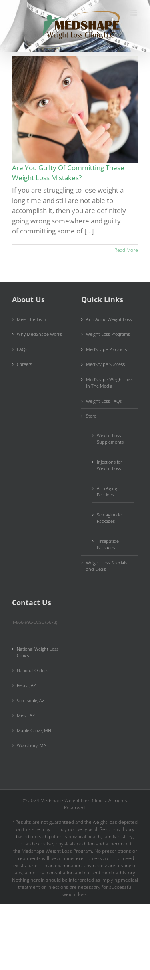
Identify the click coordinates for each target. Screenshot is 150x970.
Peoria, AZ (26, 685)
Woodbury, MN (32, 745)
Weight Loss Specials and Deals (106, 566)
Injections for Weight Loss (109, 465)
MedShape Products (106, 349)
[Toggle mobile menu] (134, 12)
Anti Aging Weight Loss (109, 319)
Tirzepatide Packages (108, 544)
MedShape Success (105, 364)
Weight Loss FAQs (104, 401)
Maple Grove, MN (34, 730)
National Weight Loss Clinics (37, 652)
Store (91, 416)
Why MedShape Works (39, 334)
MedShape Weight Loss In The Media (109, 382)
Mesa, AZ (26, 715)
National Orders (32, 670)
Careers (24, 364)
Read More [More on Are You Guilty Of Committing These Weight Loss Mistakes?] (126, 250)
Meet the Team (32, 319)
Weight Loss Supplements (110, 438)
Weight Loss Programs (108, 334)
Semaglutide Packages (109, 518)
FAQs (22, 349)
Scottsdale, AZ (30, 700)
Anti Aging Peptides (107, 491)
